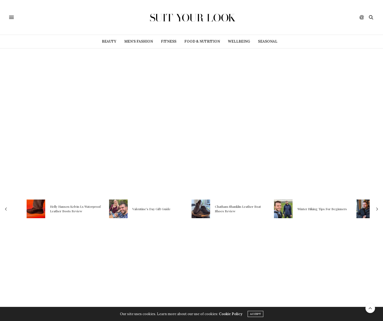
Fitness (168, 41)
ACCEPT (255, 314)
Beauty (109, 41)
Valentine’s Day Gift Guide (151, 209)
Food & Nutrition (202, 41)
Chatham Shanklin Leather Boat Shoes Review (238, 209)
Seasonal (267, 41)
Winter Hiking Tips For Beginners (322, 209)
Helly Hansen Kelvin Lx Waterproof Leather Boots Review (75, 209)
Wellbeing (239, 41)
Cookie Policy (230, 314)
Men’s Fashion (138, 41)
